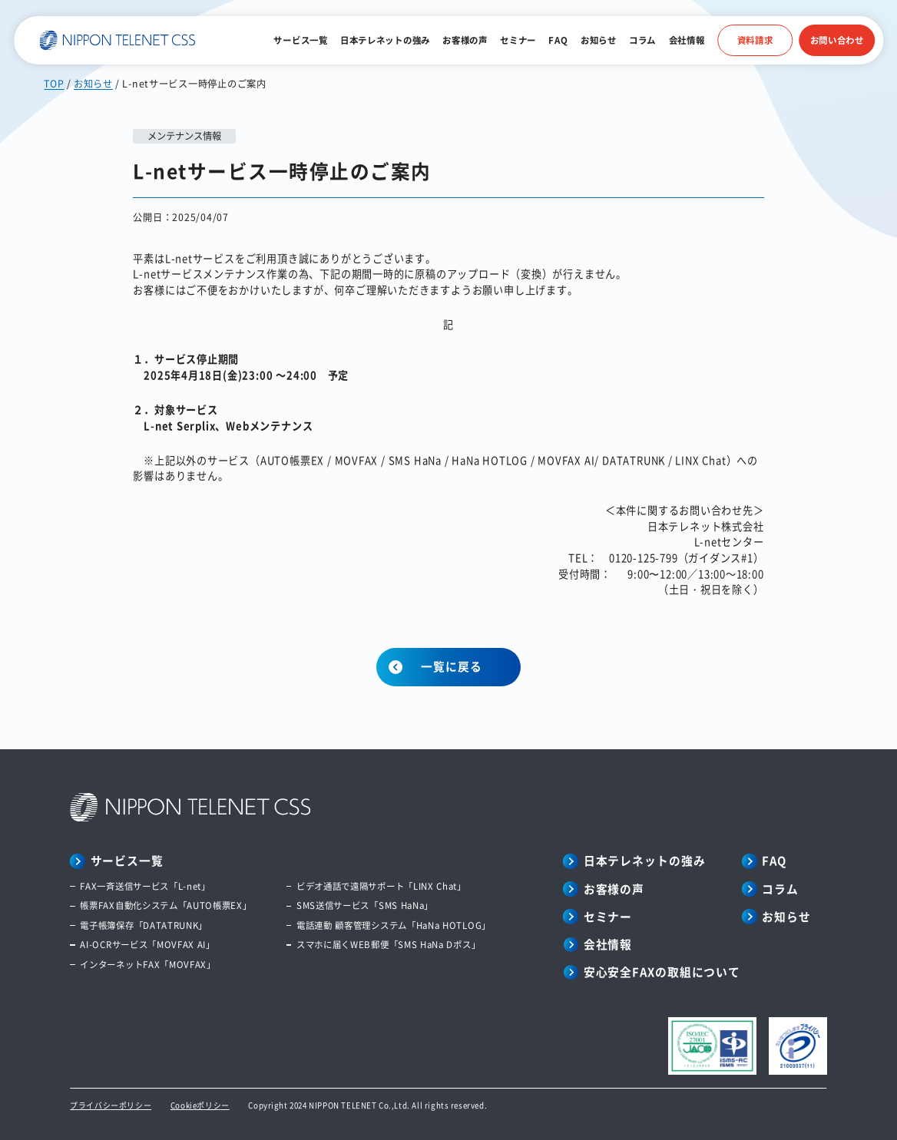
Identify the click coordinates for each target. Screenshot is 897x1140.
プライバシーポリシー (110, 1105)
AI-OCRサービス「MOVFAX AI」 (147, 944)
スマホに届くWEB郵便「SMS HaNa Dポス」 (388, 944)
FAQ (558, 40)
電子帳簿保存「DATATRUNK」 (143, 925)
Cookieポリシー (200, 1105)
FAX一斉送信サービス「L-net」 (145, 886)
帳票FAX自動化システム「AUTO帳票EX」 (165, 905)
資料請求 (755, 40)
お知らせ (599, 40)
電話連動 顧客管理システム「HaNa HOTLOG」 (393, 925)
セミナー (518, 40)
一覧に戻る (451, 666)
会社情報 (687, 40)
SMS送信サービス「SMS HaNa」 (364, 905)
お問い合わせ (837, 40)
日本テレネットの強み (385, 40)
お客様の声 (464, 40)
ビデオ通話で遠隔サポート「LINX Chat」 (381, 886)
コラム (642, 40)
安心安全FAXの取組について (662, 972)
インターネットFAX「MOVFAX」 (147, 964)
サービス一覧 (300, 40)
